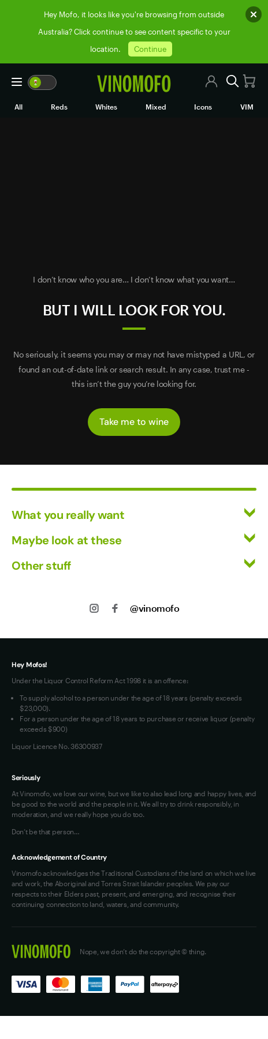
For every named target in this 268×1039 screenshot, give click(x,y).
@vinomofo (154, 608)
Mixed (156, 107)
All (18, 107)
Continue (150, 49)
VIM (247, 107)
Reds (59, 107)
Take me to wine (134, 422)
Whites (106, 107)
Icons (203, 107)
